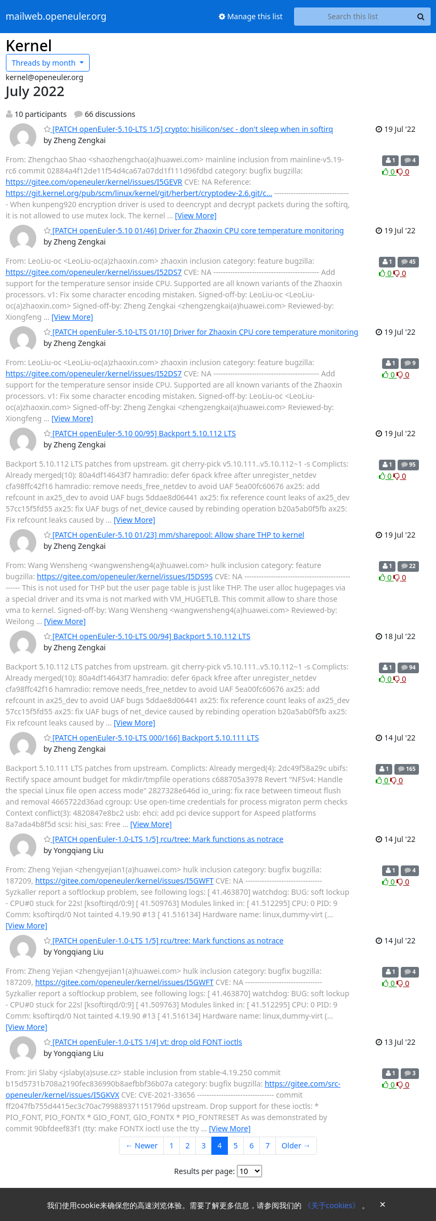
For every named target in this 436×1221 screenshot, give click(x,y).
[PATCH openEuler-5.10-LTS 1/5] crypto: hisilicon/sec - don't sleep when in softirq (189, 129)
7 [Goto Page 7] (268, 1145)
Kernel (29, 45)
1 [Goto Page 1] (171, 1145)
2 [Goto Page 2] (188, 1145)
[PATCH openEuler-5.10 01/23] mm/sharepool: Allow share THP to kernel (174, 535)
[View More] (196, 215)
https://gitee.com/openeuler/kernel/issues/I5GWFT (124, 881)
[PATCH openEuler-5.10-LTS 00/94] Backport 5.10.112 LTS (147, 636)
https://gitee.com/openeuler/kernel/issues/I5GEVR (94, 182)
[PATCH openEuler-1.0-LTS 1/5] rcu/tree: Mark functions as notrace (164, 839)
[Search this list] (353, 16)
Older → (296, 1145)
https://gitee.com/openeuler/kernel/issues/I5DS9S (125, 576)
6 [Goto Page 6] (252, 1145)
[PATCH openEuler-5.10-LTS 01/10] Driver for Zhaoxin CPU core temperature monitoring (201, 332)
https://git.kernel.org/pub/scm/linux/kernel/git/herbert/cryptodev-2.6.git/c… (139, 193)
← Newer (141, 1145)
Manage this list (251, 16)
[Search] (421, 16)
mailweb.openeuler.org (56, 16)
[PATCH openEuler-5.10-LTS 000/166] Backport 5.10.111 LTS (151, 737)
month (44, 63)
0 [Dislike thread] (403, 172)
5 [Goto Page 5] (236, 1145)
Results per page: (204, 1171)
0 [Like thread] (389, 172)
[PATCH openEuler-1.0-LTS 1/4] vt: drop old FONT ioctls (143, 1042)
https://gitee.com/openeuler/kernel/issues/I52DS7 (94, 272)
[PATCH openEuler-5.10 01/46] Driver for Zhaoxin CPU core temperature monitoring (194, 230)
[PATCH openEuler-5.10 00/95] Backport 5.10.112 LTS (140, 433)
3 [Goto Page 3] (204, 1145)
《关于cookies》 (333, 1205)
